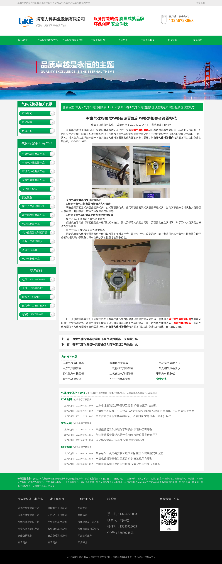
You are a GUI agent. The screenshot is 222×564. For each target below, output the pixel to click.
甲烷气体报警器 (72, 368)
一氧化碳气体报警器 (121, 368)
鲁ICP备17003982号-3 (144, 557)
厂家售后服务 (148, 40)
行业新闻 (27, 113)
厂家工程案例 (98, 40)
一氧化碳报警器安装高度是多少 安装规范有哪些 (124, 458)
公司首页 (82, 508)
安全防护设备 (29, 188)
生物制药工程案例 (57, 522)
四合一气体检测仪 (120, 378)
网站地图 (200, 3)
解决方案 (27, 130)
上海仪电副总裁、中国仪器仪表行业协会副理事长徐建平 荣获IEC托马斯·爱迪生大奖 (145, 410)
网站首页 (23, 40)
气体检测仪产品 (31, 258)
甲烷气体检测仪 (165, 373)
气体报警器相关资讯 (72, 40)
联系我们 (197, 40)
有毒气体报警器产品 (33, 162)
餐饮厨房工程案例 (57, 529)
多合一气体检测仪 (32, 241)
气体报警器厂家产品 (47, 40)
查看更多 (161, 378)
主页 (78, 107)
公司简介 (122, 40)
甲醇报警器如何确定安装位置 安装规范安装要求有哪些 (128, 463)
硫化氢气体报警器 (73, 373)
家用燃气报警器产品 (33, 215)
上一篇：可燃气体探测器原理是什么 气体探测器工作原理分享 (99, 339)
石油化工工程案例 (57, 515)
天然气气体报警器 (73, 363)
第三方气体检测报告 (33, 206)
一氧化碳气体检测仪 (168, 368)
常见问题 (27, 122)
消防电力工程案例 (57, 508)
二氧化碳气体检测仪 (168, 363)
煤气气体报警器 (72, 378)
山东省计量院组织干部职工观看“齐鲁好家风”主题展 (126, 405)
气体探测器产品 (31, 223)
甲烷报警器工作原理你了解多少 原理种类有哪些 (124, 429)
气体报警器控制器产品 (34, 232)
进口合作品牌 (29, 250)
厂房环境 (172, 40)
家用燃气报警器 (119, 363)
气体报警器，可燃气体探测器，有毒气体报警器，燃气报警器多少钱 (25, 17)
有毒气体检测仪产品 (33, 180)
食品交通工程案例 (57, 535)
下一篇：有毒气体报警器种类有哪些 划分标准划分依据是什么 (99, 344)
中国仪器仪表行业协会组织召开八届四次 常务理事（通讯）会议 (133, 416)
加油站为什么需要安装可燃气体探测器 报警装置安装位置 (129, 453)
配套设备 (27, 197)
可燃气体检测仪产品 (33, 171)
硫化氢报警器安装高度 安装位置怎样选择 (120, 440)
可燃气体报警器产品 (33, 154)
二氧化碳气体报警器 (121, 373)
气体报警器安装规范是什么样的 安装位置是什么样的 (126, 434)
